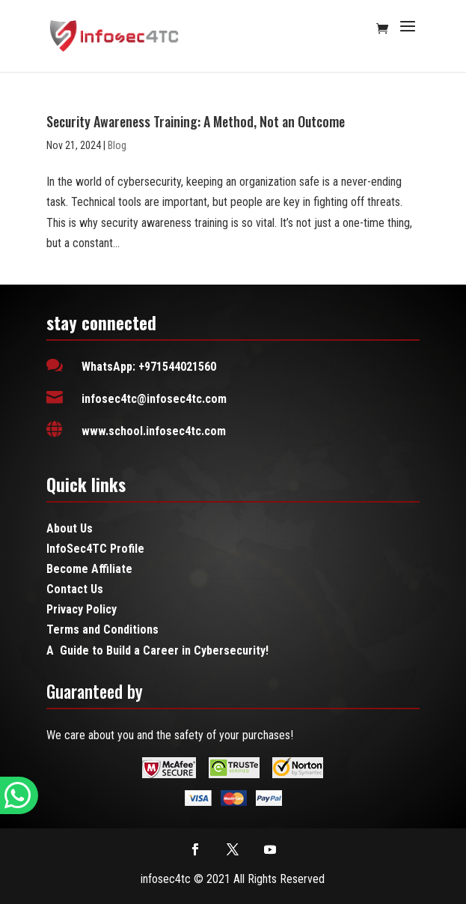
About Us (69, 528)
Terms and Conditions (102, 629)
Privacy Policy (81, 609)
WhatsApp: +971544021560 (149, 367)
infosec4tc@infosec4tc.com (154, 399)
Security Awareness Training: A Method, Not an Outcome (195, 121)
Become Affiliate (89, 569)
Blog (117, 145)
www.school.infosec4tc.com (154, 431)
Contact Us (74, 589)
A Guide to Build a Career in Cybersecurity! (157, 650)
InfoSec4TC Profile (95, 549)
